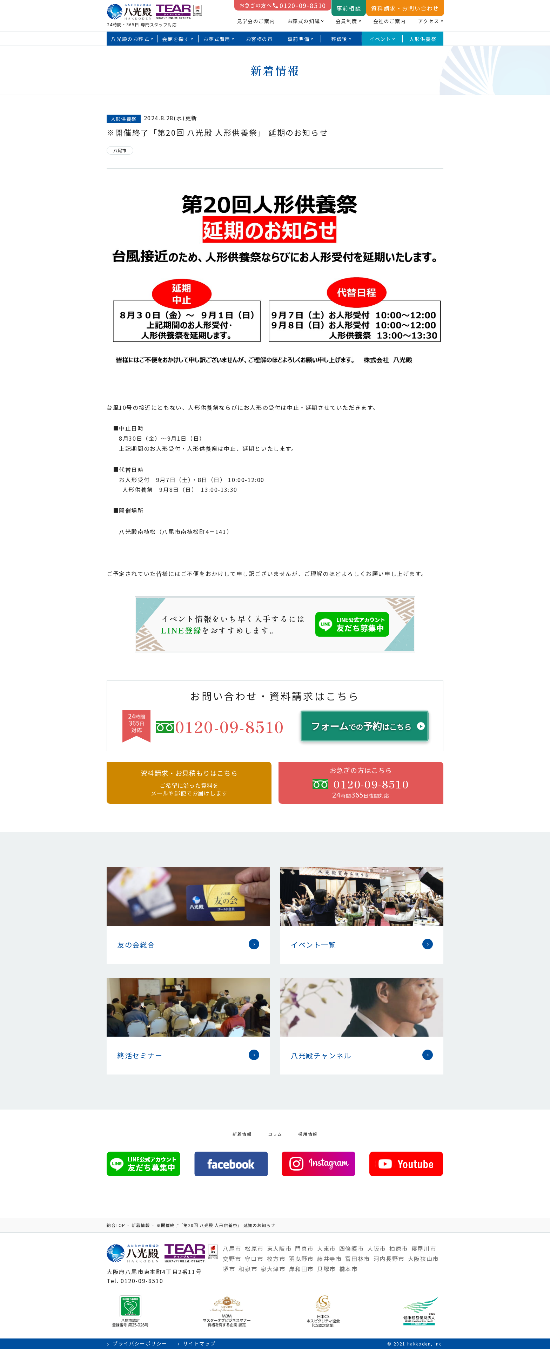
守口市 (254, 1258)
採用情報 (307, 1134)
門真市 (304, 1248)
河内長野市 (389, 1258)
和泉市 (248, 1269)
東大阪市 (279, 1248)
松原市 (254, 1248)
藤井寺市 (329, 1258)
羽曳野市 (301, 1258)
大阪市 (376, 1248)
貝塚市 (326, 1269)
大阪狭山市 (423, 1258)
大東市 (326, 1248)
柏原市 (398, 1248)
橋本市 (348, 1269)
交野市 (232, 1258)
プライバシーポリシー (140, 1343)
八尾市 (232, 1248)
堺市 (229, 1269)
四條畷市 (351, 1248)
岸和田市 (301, 1269)
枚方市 (276, 1258)
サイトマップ (199, 1343)
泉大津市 (273, 1269)
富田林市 (357, 1258)
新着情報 (242, 1134)
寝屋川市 (423, 1248)
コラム (275, 1134)
